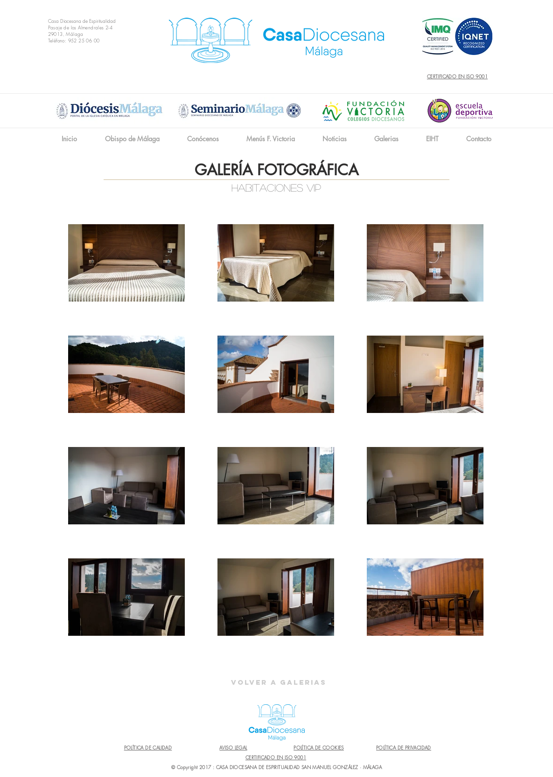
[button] (202, 138)
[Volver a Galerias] (279, 682)
